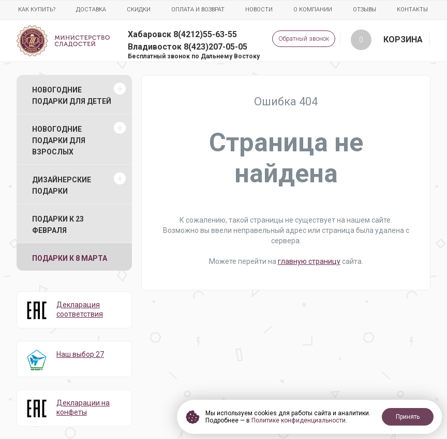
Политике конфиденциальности (298, 420)
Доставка (91, 9)
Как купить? (36, 9)
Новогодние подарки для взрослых (58, 140)
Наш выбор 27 (80, 354)
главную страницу (309, 261)
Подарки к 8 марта (69, 258)
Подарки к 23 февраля (58, 224)
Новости (259, 9)
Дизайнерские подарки (61, 185)
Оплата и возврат (198, 9)
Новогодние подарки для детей (71, 95)
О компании (312, 9)
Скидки (139, 9)
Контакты (412, 9)
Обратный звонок (303, 38)
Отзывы (364, 9)
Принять (408, 416)
